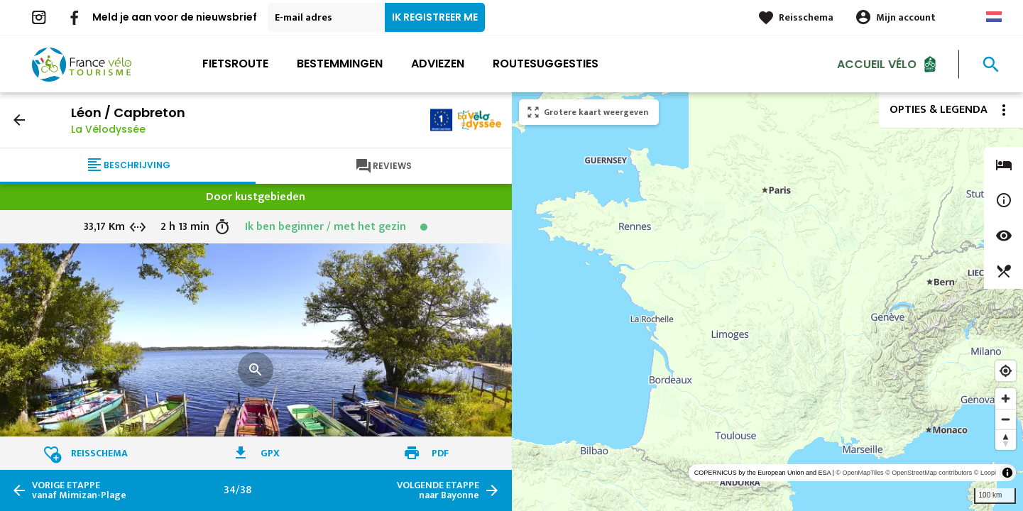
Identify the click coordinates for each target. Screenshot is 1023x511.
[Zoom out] (1005, 419)
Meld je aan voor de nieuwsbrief (174, 17)
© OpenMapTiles (859, 472)
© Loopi (985, 472)
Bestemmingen (340, 63)
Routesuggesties (545, 63)
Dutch (994, 16)
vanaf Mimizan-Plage (79, 490)
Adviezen (437, 63)
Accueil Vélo (877, 63)
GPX (270, 453)
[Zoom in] (1005, 398)
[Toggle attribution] (1007, 472)
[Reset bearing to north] (1005, 439)
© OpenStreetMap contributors (928, 472)
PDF (440, 453)
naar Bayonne (438, 490)
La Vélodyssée (108, 129)
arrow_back (19, 119)
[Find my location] (1005, 371)
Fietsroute (235, 63)
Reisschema (806, 17)
